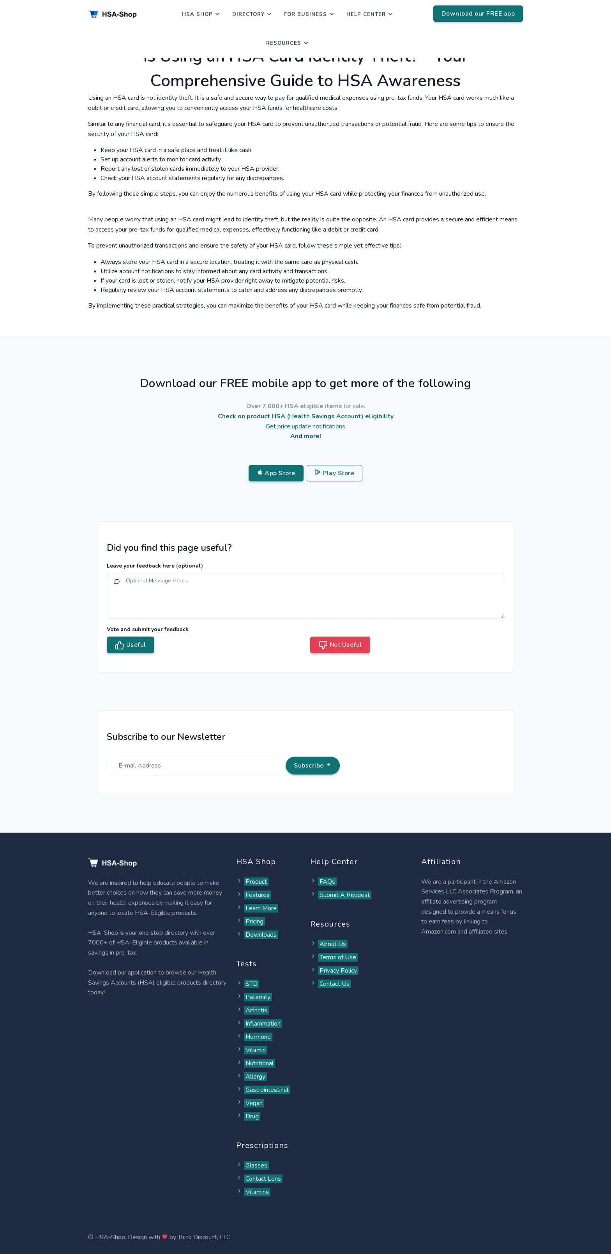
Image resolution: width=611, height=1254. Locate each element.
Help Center (366, 14)
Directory (248, 14)
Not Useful (340, 645)
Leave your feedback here (155, 566)
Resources (283, 43)
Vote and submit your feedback (148, 629)
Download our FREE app (478, 13)
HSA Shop (197, 14)
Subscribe (313, 765)
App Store (276, 473)
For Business (305, 14)
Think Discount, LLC (204, 1237)
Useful (130, 645)
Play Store (335, 473)
